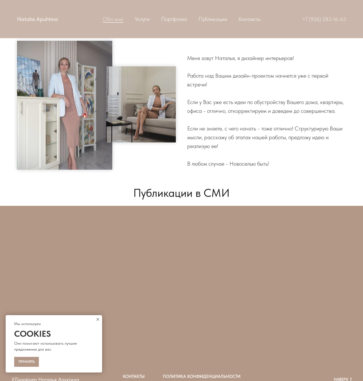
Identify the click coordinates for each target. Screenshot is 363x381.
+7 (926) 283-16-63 (324, 19)
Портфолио (174, 19)
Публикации (213, 19)
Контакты (249, 19)
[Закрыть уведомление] (98, 319)
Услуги (142, 19)
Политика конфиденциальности (201, 376)
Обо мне (113, 19)
